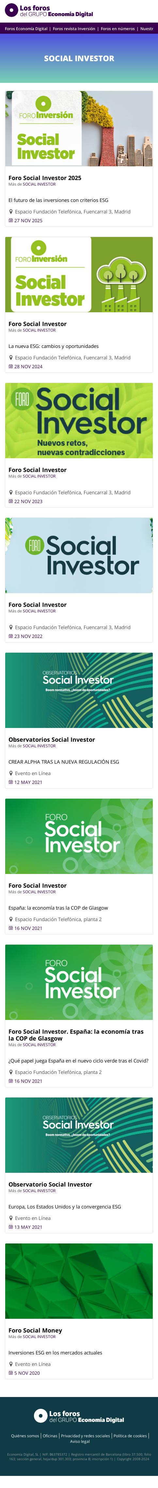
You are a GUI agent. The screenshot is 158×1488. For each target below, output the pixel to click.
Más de (15, 184)
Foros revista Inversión (74, 28)
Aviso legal (80, 1441)
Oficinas (50, 1436)
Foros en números (118, 28)
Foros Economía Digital (26, 28)
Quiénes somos (25, 1436)
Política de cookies (130, 1436)
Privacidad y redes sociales (85, 1436)
